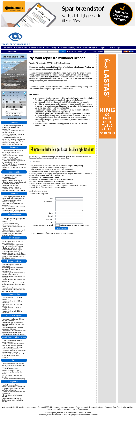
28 (10, 107)
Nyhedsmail (36, 47)
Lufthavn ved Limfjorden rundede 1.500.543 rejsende (14, 207)
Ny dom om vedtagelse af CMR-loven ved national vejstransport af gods (13, 284)
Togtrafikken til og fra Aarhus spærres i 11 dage (12, 234)
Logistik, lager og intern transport (14, 337)
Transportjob (115, 47)
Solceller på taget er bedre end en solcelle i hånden (13, 328)
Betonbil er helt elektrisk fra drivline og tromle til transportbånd (13, 189)
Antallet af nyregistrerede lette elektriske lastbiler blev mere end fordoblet (13, 324)
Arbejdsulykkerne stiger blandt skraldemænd (47, 181)
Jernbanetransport (14, 215)
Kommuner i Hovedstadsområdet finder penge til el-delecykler (14, 331)
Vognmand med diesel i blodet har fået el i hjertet (13, 131)
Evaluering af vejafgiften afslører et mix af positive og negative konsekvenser (59, 185)
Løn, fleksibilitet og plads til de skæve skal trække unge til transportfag (12, 127)
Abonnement (21, 47)
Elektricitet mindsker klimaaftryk (14, 334)
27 (7, 107)
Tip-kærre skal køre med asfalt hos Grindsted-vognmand (13, 135)
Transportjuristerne (14, 261)
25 (24, 104)
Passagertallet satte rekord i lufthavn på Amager (12, 201)
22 (14, 104)
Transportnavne (14, 382)
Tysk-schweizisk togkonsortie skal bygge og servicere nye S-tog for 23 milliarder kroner (14, 256)
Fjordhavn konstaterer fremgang (14, 378)
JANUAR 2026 (14, 93)
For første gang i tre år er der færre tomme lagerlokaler (12, 348)
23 (17, 104)
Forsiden (12, 51)
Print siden (36, 162)
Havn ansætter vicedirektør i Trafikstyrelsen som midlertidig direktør (12, 400)
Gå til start (14, 109)
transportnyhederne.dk (16, 37)
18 (24, 102)
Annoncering (51, 47)
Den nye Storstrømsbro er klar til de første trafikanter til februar (13, 230)
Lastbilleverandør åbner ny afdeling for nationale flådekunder (13, 138)
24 (21, 104)
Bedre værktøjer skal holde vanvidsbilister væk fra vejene (12, 249)
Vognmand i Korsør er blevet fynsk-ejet (44, 177)
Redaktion (8, 47)
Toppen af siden (85, 413)
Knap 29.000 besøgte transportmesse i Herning (10, 186)
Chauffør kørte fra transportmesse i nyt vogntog (12, 179)
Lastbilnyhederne (19, 407)
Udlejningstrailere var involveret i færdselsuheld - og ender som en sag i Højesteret (13, 289)
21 (10, 104)
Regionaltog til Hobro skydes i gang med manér (12, 242)
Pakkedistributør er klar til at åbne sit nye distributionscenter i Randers (14, 355)
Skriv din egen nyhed (69, 47)
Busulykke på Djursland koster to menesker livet (48, 187)
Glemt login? (82, 52)
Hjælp (103, 47)
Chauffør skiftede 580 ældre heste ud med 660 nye (12, 176)
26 (3, 107)
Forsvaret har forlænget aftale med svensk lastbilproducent (52, 179)
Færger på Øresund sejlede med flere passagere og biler (13, 161)
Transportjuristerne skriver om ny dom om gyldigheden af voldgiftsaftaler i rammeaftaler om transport (13, 275)
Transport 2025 (14, 172)
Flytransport (14, 193)
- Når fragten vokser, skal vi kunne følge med (12, 341)
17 (21, 102)
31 (21, 107)
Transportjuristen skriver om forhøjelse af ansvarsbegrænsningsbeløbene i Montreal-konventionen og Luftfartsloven (13, 268)
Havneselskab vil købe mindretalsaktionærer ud (10, 224)
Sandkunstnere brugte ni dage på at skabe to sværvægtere (14, 183)
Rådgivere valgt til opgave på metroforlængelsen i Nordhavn (12, 245)
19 (3, 104)
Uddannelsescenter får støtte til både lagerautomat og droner (13, 344)
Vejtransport (14, 122)
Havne (14, 360)
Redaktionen (65, 63)
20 (7, 104)
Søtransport (14, 147)
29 (14, 107)
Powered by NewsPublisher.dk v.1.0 (51, 415)
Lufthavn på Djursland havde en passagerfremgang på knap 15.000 (14, 197)
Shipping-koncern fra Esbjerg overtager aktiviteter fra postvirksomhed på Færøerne (12, 142)
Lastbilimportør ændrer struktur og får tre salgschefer (13, 389)
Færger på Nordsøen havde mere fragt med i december (14, 164)
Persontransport (14, 238)
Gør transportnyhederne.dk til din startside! (61, 413)
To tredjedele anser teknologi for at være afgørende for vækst (13, 211)
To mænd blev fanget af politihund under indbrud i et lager (14, 351)
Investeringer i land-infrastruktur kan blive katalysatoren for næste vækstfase (13, 365)
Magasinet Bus (13, 294)
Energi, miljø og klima (14, 316)
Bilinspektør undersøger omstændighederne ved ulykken (13, 252)
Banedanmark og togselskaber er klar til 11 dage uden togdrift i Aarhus (14, 219)
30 (17, 107)
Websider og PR (90, 47)
